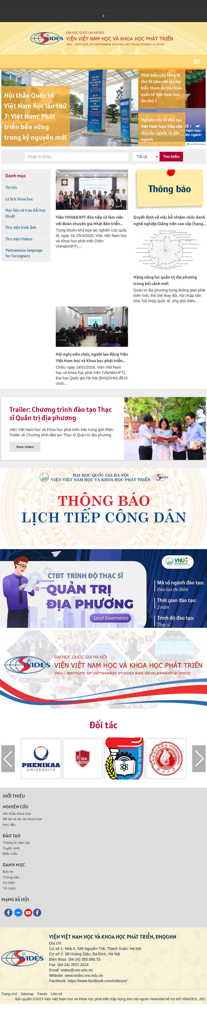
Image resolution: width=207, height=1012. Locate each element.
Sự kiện (9, 883)
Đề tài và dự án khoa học (22, 819)
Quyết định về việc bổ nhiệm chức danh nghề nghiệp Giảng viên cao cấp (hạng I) (169, 223)
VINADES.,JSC (194, 999)
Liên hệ (56, 994)
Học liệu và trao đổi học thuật (25, 213)
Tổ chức (9, 888)
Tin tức (11, 187)
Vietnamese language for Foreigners (24, 253)
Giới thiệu (14, 796)
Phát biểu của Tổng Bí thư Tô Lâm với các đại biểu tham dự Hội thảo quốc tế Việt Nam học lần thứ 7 (161, 87)
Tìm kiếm (171, 156)
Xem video (25, 447)
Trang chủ (9, 994)
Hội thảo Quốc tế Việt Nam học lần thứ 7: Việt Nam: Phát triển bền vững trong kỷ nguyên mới (35, 116)
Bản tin (8, 872)
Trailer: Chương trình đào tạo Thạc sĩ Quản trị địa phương (60, 413)
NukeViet (157, 999)
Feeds (42, 994)
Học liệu (9, 825)
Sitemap (27, 994)
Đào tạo (11, 836)
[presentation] (8, 758)
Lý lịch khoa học (19, 198)
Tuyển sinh (11, 848)
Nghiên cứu (15, 807)
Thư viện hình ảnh (20, 227)
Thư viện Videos (19, 239)
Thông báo (11, 877)
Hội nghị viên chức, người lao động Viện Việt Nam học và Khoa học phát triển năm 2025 (92, 360)
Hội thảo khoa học (17, 814)
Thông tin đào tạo (16, 843)
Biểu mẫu (10, 854)
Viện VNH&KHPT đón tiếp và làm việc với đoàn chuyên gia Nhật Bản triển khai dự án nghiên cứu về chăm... (89, 223)
